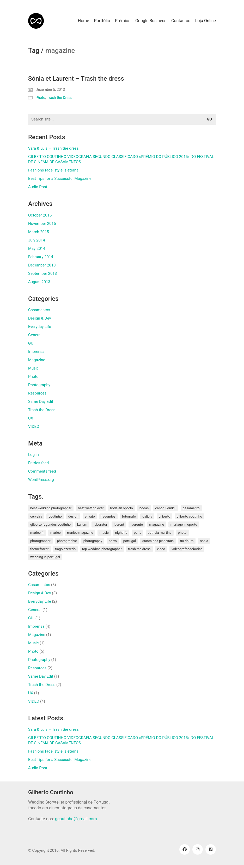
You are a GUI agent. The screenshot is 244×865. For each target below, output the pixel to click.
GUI (31, 343)
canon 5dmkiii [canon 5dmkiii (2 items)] (165, 508)
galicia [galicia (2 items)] (147, 516)
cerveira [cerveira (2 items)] (36, 516)
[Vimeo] (210, 849)
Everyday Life (39, 326)
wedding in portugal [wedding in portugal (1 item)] (45, 557)
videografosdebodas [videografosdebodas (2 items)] (187, 549)
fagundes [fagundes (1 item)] (108, 516)
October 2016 (40, 215)
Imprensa (36, 351)
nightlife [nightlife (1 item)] (121, 533)
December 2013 (42, 265)
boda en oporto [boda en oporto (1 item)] (121, 508)
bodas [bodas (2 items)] (144, 508)
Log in (33, 454)
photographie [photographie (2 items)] (67, 541)
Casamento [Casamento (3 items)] (191, 508)
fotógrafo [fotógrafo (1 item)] (129, 516)
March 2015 (38, 232)
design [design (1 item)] (73, 516)
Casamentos (39, 310)
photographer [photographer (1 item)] (40, 541)
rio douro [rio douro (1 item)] (187, 541)
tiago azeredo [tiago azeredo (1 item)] (65, 549)
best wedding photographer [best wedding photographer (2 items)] (50, 508)
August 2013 (39, 281)
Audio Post (37, 187)
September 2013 (42, 273)
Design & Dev (39, 318)
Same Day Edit (40, 401)
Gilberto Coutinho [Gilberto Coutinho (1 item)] (189, 516)
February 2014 (40, 257)
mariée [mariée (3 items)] (55, 533)
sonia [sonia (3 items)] (204, 541)
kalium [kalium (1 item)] (82, 524)
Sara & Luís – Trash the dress (53, 148)
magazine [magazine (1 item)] (156, 524)
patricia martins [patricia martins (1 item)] (160, 533)
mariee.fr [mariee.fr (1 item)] (37, 533)
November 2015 (42, 223)
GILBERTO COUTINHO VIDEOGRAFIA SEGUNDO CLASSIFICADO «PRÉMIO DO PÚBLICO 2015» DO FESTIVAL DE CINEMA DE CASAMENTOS (121, 159)
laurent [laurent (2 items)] (119, 524)
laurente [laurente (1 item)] (137, 524)
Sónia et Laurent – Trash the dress (76, 78)
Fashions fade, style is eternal (54, 170)
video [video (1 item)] (161, 549)
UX (30, 418)
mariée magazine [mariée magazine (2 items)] (80, 533)
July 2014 (36, 240)
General (34, 335)
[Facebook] (184, 849)
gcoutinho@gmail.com (76, 818)
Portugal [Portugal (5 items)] (129, 541)
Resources (37, 393)
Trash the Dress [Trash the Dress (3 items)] (139, 549)
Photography (39, 385)
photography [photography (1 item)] (92, 541)
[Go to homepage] (36, 21)
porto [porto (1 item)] (113, 541)
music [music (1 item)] (104, 533)
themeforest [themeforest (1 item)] (39, 549)
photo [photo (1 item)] (182, 533)
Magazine (36, 360)
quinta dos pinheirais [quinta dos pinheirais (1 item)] (158, 541)
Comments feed (42, 471)
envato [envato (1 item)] (90, 516)
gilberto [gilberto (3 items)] (164, 516)
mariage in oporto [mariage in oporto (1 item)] (183, 524)
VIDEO (33, 426)
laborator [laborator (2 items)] (100, 524)
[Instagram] (197, 849)
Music (33, 368)
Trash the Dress (59, 98)
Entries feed (38, 463)
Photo (40, 98)
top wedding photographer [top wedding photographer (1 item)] (102, 549)
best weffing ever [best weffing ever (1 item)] (90, 508)
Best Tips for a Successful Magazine (60, 178)
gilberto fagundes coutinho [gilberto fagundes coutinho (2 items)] (50, 524)
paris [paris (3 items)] (137, 533)
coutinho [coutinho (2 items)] (55, 516)
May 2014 (36, 248)
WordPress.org (41, 479)
